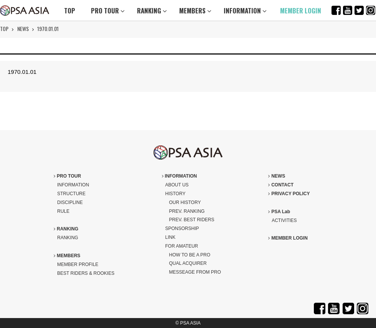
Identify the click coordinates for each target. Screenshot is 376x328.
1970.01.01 (48, 28)
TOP (69, 10)
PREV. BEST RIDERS (191, 219)
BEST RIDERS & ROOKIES (85, 273)
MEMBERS (195, 10)
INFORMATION (245, 10)
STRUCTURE (71, 193)
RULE (63, 211)
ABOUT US (177, 185)
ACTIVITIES (284, 220)
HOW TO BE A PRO (190, 255)
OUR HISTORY (185, 202)
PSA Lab (279, 211)
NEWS (23, 28)
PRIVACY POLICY (289, 193)
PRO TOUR (108, 10)
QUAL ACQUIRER (188, 263)
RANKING (152, 10)
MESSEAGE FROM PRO (195, 272)
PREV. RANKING (187, 211)
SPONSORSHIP (182, 228)
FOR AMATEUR (181, 246)
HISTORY (175, 193)
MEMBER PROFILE (77, 264)
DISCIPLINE (70, 202)
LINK (170, 237)
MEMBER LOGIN (300, 10)
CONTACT (281, 185)
